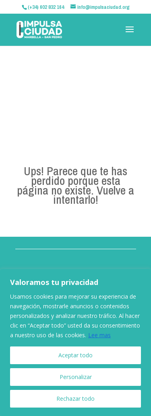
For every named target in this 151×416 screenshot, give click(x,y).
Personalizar (76, 377)
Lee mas (99, 335)
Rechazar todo (75, 398)
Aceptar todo (75, 355)
